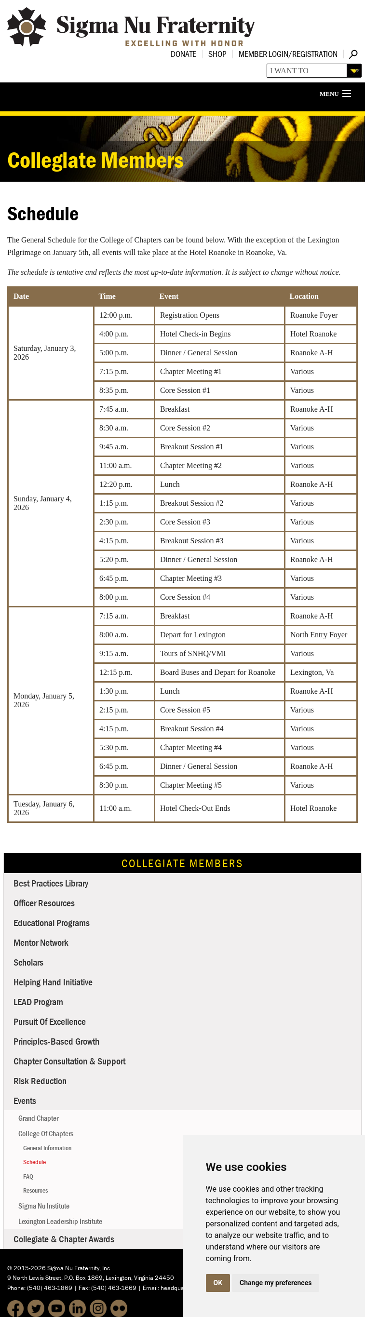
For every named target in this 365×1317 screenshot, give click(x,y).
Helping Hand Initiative (53, 982)
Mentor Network (41, 942)
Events (25, 1100)
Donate (183, 53)
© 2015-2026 (26, 1268)
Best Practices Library (51, 883)
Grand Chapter (38, 1118)
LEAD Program (38, 1001)
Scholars (28, 962)
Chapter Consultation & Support (69, 1061)
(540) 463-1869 (49, 1288)
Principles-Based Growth (56, 1041)
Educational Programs (52, 922)
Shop (217, 53)
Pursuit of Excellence (50, 1021)
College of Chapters (45, 1133)
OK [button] (218, 1283)
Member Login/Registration (288, 53)
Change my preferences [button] (275, 1283)
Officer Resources (44, 903)
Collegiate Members (182, 863)
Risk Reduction (40, 1081)
